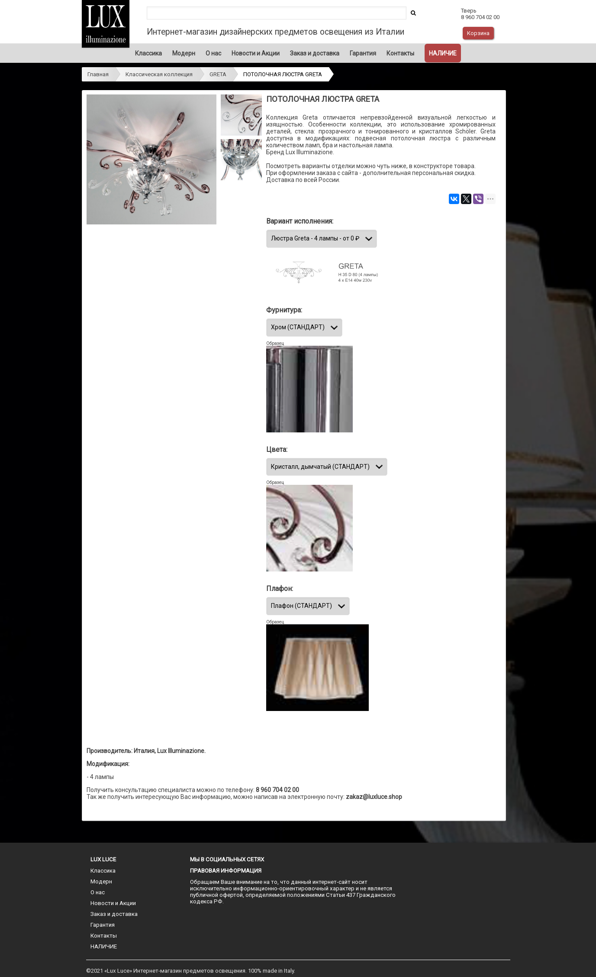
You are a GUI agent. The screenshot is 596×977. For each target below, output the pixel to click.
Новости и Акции (256, 53)
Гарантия (363, 53)
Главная (98, 74)
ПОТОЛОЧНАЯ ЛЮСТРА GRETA (282, 74)
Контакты (400, 53)
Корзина (478, 33)
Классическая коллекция (159, 74)
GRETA (217, 74)
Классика (148, 53)
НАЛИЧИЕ (443, 53)
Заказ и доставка (314, 53)
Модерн (183, 53)
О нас (213, 53)
